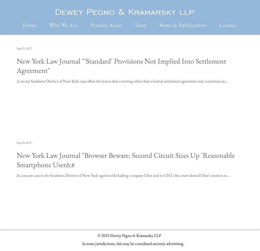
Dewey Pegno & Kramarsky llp (124, 11)
